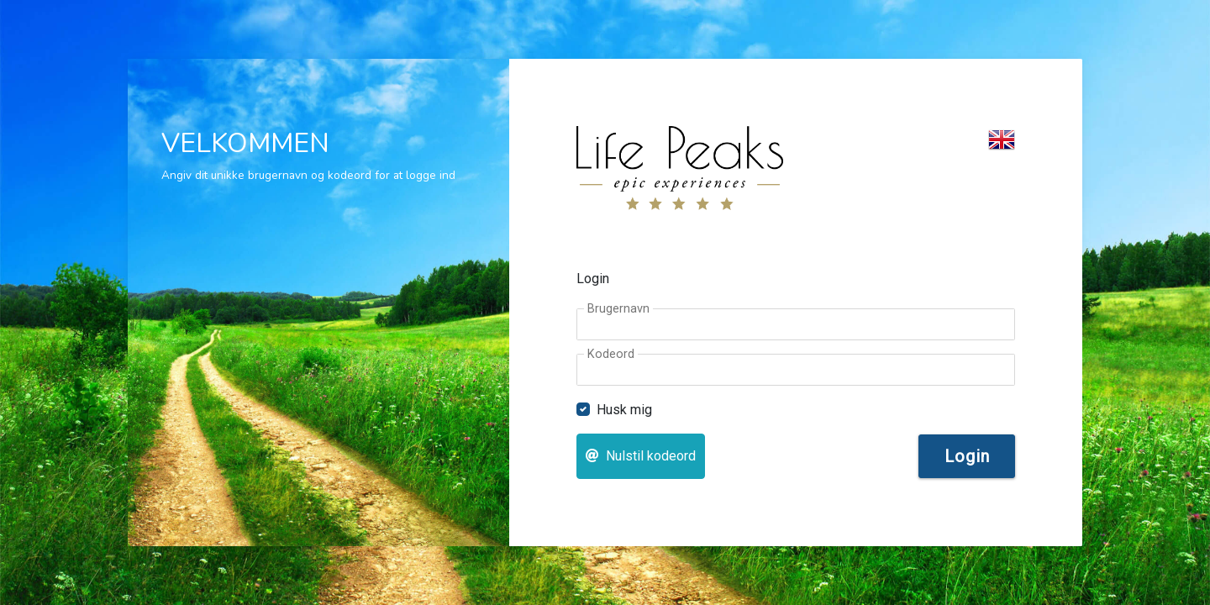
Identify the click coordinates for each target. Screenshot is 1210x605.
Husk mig (624, 410)
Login (966, 456)
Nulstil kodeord (641, 456)
